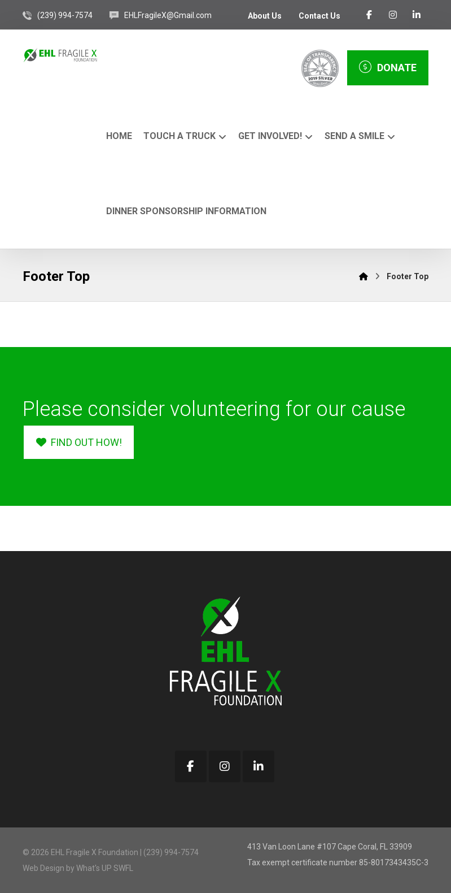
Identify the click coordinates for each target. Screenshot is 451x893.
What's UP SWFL (104, 868)
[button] (369, 14)
